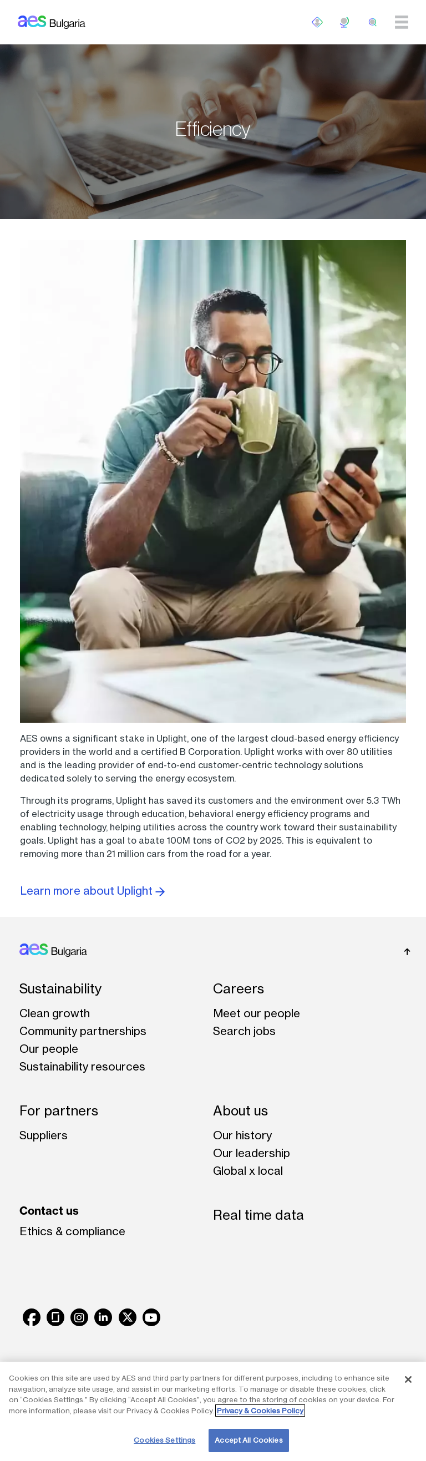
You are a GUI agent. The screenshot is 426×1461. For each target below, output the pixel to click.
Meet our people (256, 1013)
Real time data (258, 1215)
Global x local (248, 1171)
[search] (372, 22)
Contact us (49, 1210)
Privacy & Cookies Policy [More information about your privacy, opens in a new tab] (260, 1410)
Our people (48, 1049)
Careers (238, 989)
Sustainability (60, 989)
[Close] (408, 1379)
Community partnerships (82, 1031)
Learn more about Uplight (92, 890)
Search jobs (244, 1031)
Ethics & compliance (72, 1231)
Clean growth (54, 1013)
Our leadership (251, 1153)
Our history (242, 1135)
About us (240, 1111)
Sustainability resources (82, 1066)
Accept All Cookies (248, 1439)
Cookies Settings (164, 1439)
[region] (213, 1411)
